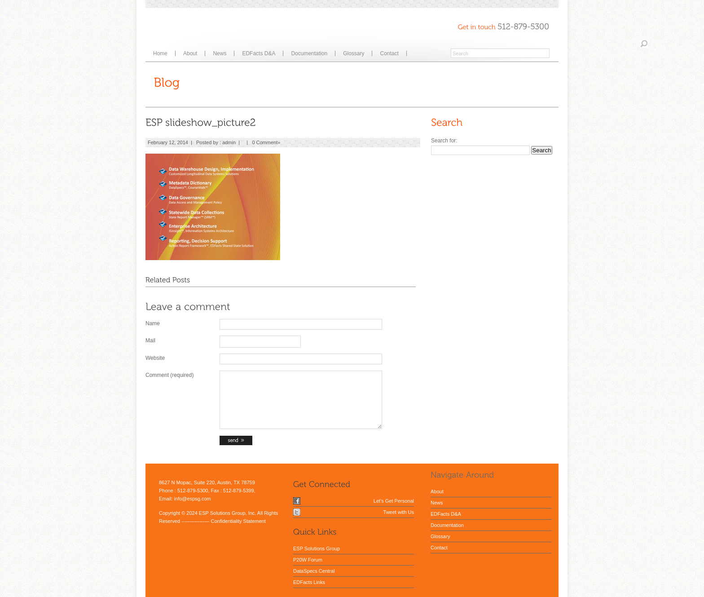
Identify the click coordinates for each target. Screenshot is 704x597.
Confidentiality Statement (238, 521)
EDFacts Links (309, 582)
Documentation (309, 53)
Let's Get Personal (394, 501)
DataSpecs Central (313, 571)
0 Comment (264, 142)
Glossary (353, 53)
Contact (389, 53)
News (219, 53)
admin (229, 142)
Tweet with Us (398, 512)
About (190, 53)
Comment (169, 375)
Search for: (444, 140)
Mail (150, 340)
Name (152, 323)
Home (160, 53)
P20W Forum (307, 559)
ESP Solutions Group (316, 548)
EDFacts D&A (258, 53)
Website (155, 358)
